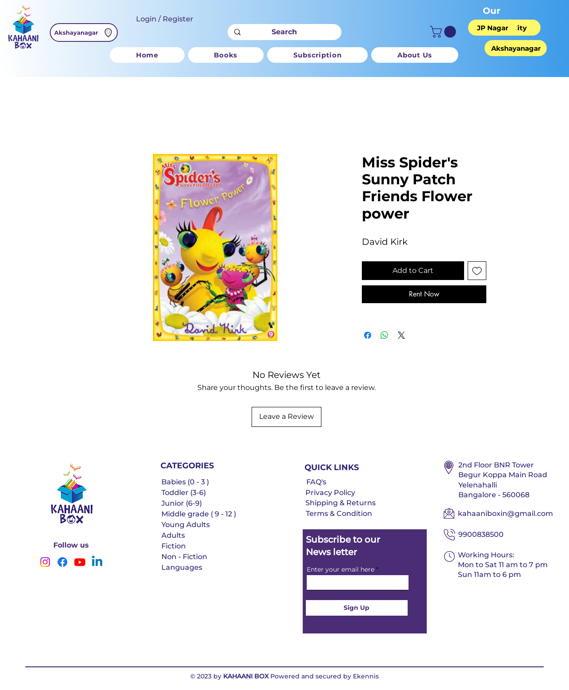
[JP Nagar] (492, 28)
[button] (444, 32)
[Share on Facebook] (367, 335)
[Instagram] (45, 562)
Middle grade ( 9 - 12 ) (198, 514)
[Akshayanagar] (84, 32)
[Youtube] (79, 562)
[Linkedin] (97, 562)
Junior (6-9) (181, 503)
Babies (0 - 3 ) (185, 482)
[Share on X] (401, 335)
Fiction (173, 546)
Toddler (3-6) (183, 492)
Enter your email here (340, 569)
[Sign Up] (357, 608)
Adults (173, 535)
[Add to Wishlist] (477, 270)
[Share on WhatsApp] (384, 335)
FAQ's (316, 482)
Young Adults (185, 524)
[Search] (284, 32)
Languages (181, 567)
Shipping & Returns (340, 503)
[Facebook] (62, 562)
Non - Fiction (184, 556)
